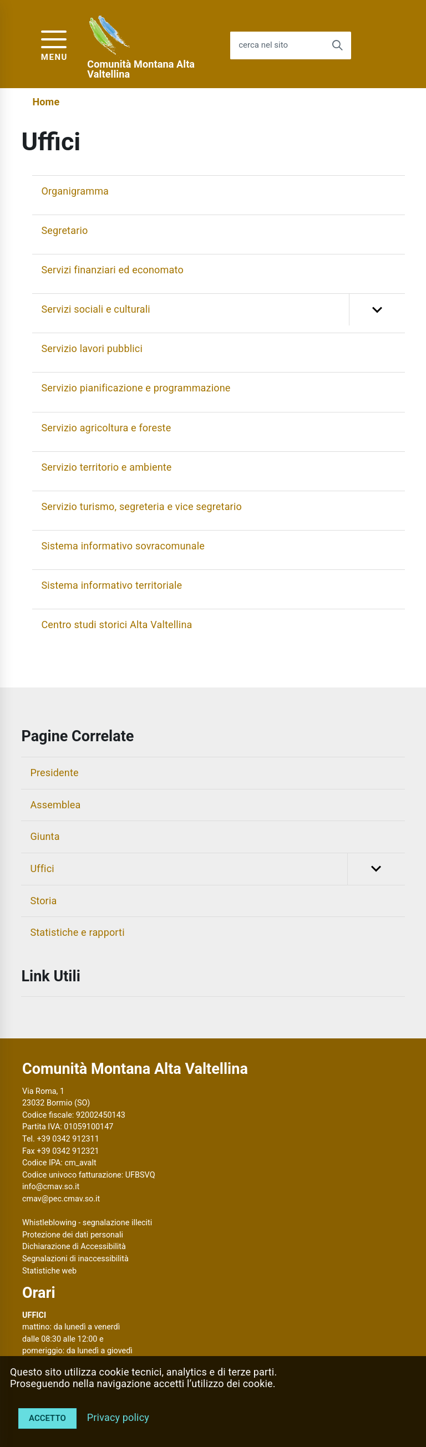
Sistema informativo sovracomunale (123, 546)
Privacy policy (118, 1417)
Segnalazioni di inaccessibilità (75, 1258)
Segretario (64, 230)
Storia (43, 900)
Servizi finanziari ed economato (112, 270)
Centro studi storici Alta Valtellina (116, 624)
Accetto (47, 1418)
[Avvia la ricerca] (337, 45)
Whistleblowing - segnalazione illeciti (87, 1222)
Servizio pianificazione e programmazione (135, 388)
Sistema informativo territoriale (111, 585)
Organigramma (75, 191)
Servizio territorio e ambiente (106, 467)
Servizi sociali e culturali (222, 309)
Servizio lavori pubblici (92, 348)
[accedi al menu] (54, 44)
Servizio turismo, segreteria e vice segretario (141, 506)
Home (45, 102)
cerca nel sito (263, 45)
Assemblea (55, 805)
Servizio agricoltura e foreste (106, 428)
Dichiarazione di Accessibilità (74, 1246)
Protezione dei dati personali (72, 1235)
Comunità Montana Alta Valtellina (141, 69)
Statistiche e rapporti (77, 932)
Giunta (44, 836)
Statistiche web (49, 1271)
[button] (377, 309)
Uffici (217, 869)
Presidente (54, 772)
